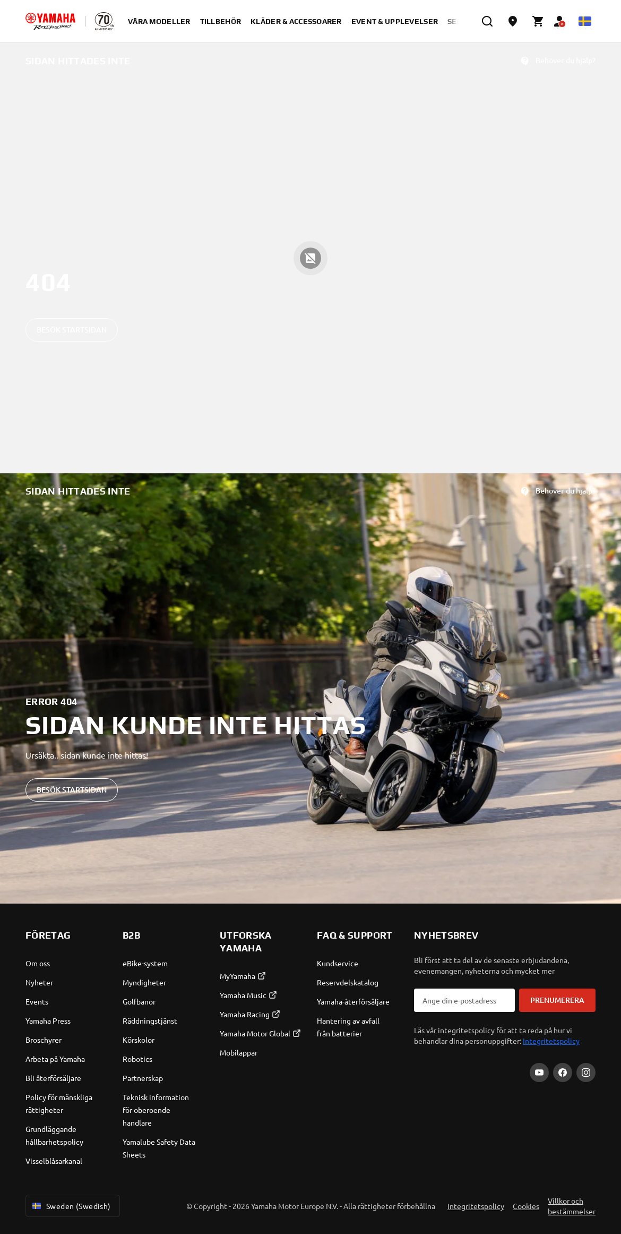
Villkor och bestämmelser (572, 1206)
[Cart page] (538, 21)
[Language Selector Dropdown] (585, 21)
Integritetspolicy (551, 1040)
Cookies (526, 1206)
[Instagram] (586, 1072)
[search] (487, 21)
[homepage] (50, 21)
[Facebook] (562, 1072)
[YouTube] (539, 1072)
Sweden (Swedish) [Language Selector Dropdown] (70, 1205)
